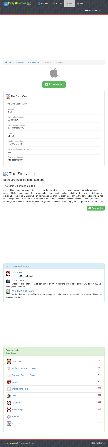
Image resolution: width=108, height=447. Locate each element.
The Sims (13, 423)
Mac (70, 3)
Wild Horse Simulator (23, 290)
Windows (43, 3)
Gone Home (18, 280)
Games (19, 62)
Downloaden (54, 84)
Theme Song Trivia (17, 389)
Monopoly (17, 272)
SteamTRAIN (15, 361)
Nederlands (92, 10)
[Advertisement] (54, 37)
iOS (80, 3)
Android (57, 3)
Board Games (33, 62)
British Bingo (15, 409)
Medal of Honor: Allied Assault (22, 368)
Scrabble (13, 382)
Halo (11, 396)
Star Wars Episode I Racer (21, 375)
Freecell (13, 416)
